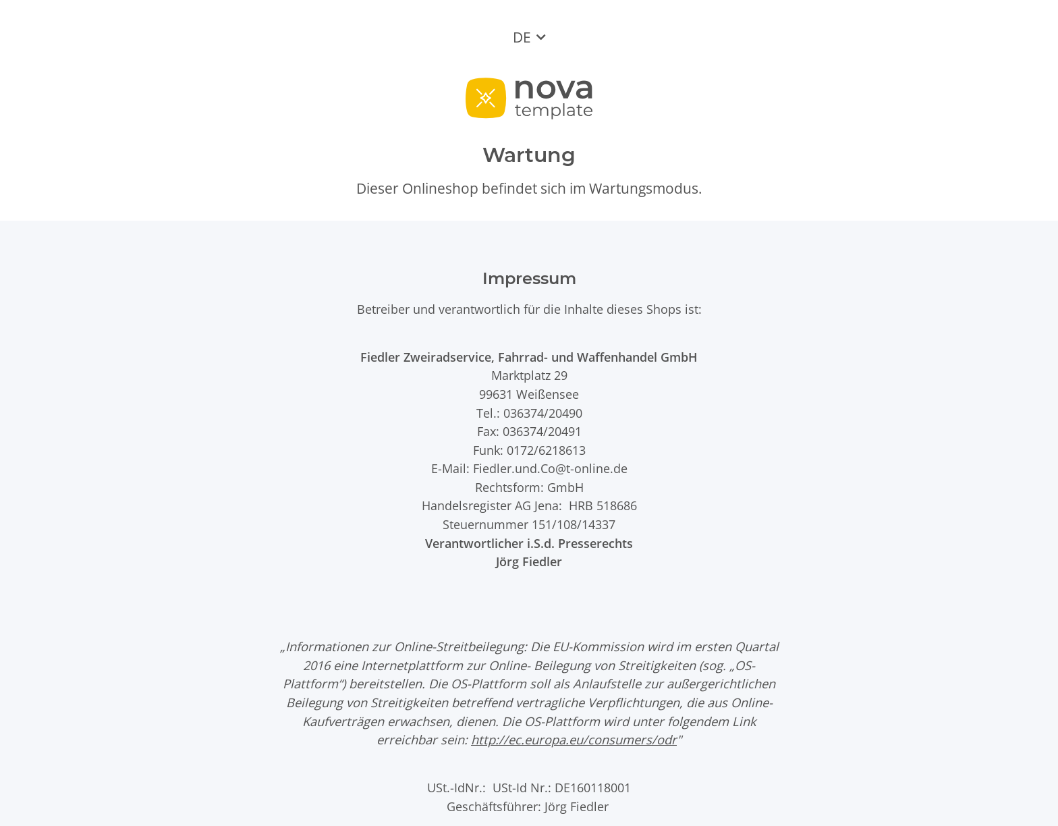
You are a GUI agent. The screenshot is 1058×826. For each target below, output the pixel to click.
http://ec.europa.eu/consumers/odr (574, 739)
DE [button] (522, 37)
